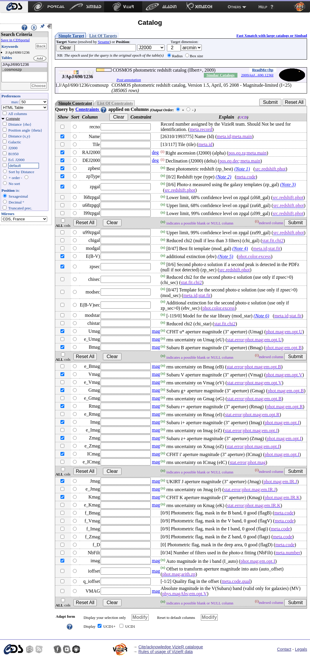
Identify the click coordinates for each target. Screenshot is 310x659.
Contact (284, 649)
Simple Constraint (75, 103)
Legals (301, 649)
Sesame (104, 42)
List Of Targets (103, 35)
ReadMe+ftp (262, 70)
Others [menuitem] (234, 6)
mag (156, 331)
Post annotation (129, 80)
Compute (13, 118)
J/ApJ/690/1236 (24, 64)
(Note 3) (288, 184)
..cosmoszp (24, 69)
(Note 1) (242, 168)
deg (155, 152)
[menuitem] (14, 6)
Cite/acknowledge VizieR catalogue (170, 647)
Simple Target (71, 35)
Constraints (91, 109)
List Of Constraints (115, 103)
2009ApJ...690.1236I (257, 75)
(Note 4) (240, 248)
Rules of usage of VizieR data (165, 651)
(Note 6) (261, 315)
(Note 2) (223, 176)
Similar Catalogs (220, 75)
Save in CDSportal (15, 40)
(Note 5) (225, 256)
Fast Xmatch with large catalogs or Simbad (271, 35)
